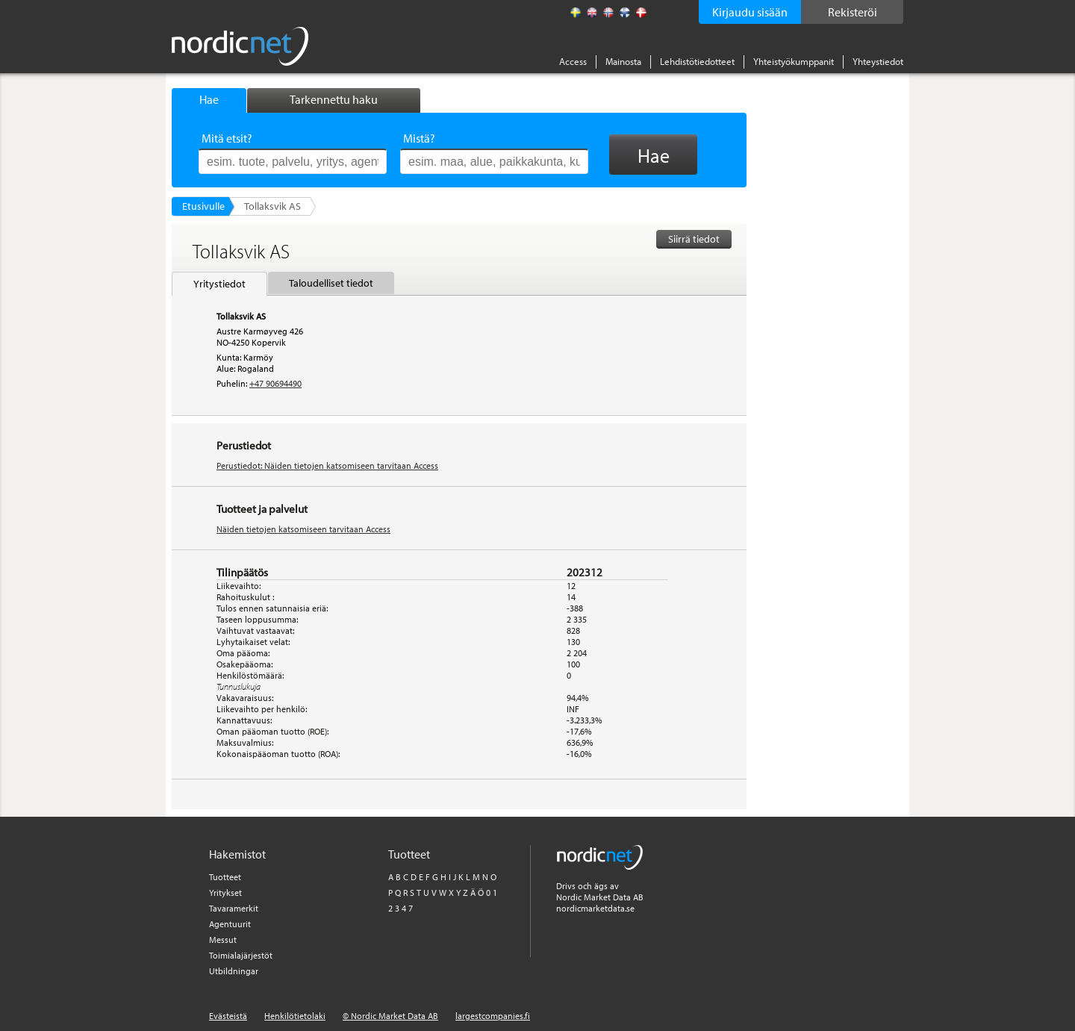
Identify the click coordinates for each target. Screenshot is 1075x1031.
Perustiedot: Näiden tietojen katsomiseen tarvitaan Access (327, 465)
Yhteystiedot (878, 61)
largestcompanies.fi (492, 1015)
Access (573, 61)
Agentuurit (230, 923)
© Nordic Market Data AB (390, 1015)
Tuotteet (225, 876)
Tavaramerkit (233, 908)
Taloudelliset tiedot (331, 283)
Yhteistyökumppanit (793, 61)
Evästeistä (228, 1015)
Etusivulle (203, 206)
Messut (223, 939)
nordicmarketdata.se (595, 908)
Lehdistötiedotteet (697, 61)
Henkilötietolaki (294, 1015)
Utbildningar (233, 971)
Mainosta (623, 61)
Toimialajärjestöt (240, 955)
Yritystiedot (219, 283)
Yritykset (225, 892)
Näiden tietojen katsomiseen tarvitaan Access (303, 529)
